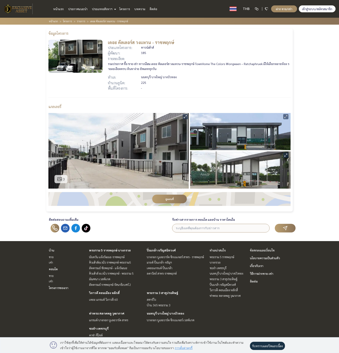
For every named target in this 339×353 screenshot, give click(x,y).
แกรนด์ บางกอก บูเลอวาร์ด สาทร (108, 320)
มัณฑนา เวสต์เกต (99, 279)
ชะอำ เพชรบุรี (99, 328)
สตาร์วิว (151, 299)
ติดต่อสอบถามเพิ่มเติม (63, 219)
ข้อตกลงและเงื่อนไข (262, 250)
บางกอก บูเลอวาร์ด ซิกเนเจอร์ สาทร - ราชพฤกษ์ (175, 257)
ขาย (51, 257)
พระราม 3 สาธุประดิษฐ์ (162, 293)
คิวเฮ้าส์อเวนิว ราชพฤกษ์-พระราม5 (110, 262)
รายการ (81, 21)
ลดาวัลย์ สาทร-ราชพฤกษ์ (162, 273)
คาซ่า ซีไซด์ (96, 335)
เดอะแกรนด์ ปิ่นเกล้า (159, 268)
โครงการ (124, 9)
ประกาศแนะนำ (78, 9)
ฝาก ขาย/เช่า (284, 9)
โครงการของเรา (58, 288)
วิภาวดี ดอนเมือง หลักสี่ (104, 293)
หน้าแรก (58, 9)
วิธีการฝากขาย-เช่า (261, 273)
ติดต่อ (153, 9)
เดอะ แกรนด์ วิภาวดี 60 (103, 299)
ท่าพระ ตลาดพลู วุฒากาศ (106, 313)
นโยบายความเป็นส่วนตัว (265, 258)
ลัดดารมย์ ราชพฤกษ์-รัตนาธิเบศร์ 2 (110, 284)
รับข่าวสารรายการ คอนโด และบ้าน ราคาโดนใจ (203, 219)
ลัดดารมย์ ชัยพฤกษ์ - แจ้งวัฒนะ (108, 268)
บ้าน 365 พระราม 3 (158, 305)
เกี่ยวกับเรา (256, 266)
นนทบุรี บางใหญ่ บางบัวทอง (165, 313)
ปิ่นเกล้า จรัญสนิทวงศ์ (161, 250)
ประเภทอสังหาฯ (103, 9)
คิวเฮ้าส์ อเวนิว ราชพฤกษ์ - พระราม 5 (111, 273)
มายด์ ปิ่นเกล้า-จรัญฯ (159, 262)
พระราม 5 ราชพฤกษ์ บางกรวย (110, 250)
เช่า (51, 262)
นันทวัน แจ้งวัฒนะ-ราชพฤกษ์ (107, 257)
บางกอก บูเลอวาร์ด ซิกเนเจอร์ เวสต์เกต (170, 320)
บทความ (139, 9)
